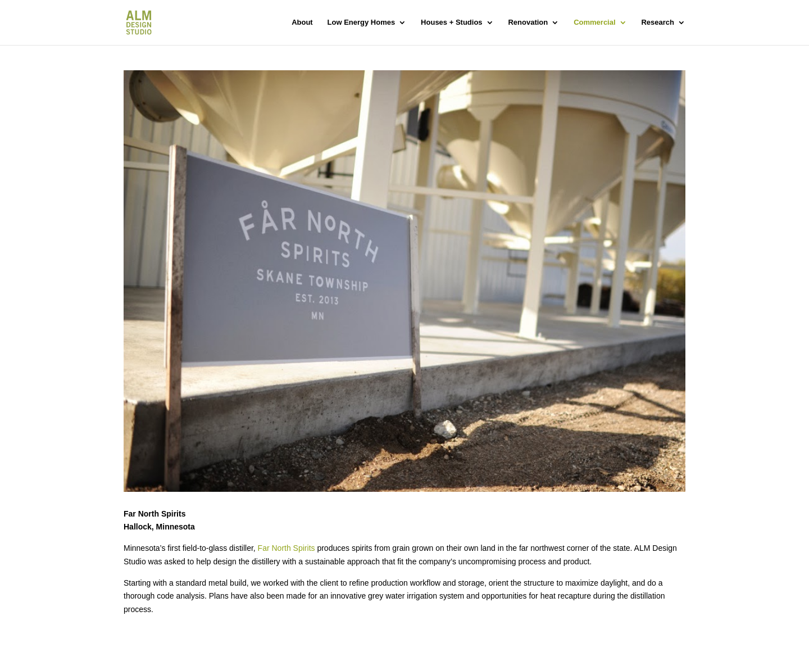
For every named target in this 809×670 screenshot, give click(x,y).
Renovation (528, 22)
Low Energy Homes (362, 22)
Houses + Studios (451, 22)
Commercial (594, 22)
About (302, 22)
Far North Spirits (286, 548)
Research (657, 22)
